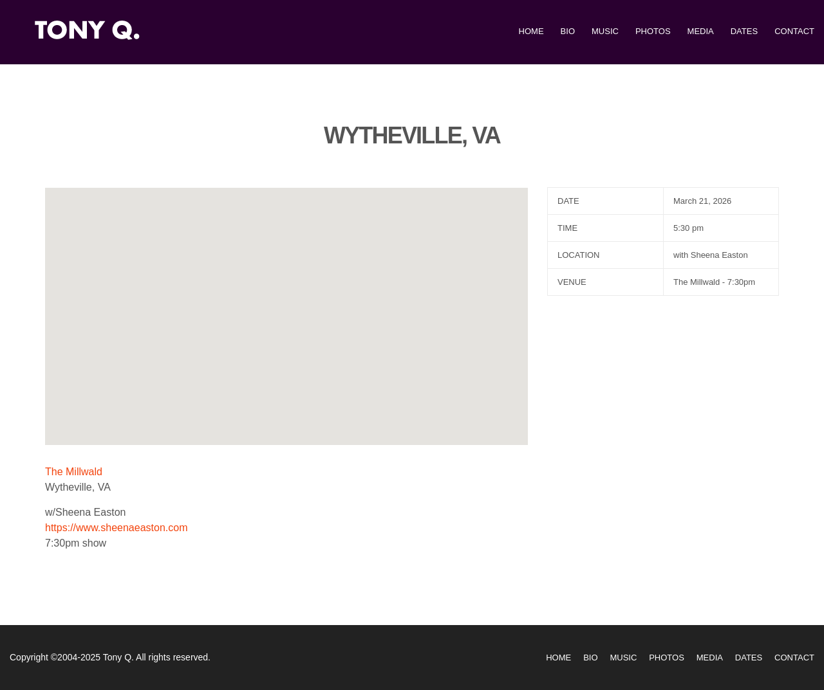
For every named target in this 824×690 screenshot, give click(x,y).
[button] (286, 304)
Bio (568, 31)
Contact (794, 31)
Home (531, 31)
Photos (653, 31)
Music (605, 31)
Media (701, 31)
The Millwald (73, 471)
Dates (744, 31)
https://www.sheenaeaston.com (116, 527)
